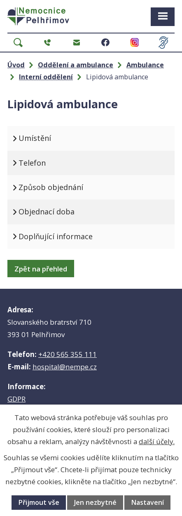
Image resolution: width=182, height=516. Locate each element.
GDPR (16, 399)
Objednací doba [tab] (47, 211)
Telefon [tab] (32, 163)
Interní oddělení (46, 76)
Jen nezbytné (95, 502)
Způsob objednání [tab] (51, 187)
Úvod (16, 64)
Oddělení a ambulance (75, 64)
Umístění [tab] (35, 138)
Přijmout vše (38, 502)
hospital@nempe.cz (65, 366)
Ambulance (145, 64)
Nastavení (147, 502)
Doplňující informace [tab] (56, 236)
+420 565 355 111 (67, 354)
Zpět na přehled (40, 268)
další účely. (157, 441)
